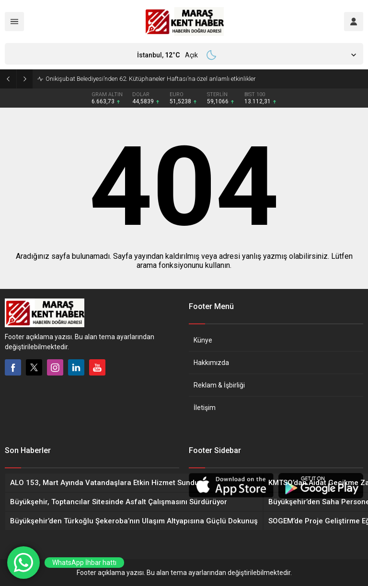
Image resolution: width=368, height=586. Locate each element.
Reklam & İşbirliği (219, 385)
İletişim (205, 407)
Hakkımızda (211, 362)
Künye (203, 340)
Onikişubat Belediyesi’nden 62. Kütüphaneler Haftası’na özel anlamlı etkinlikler (151, 78)
